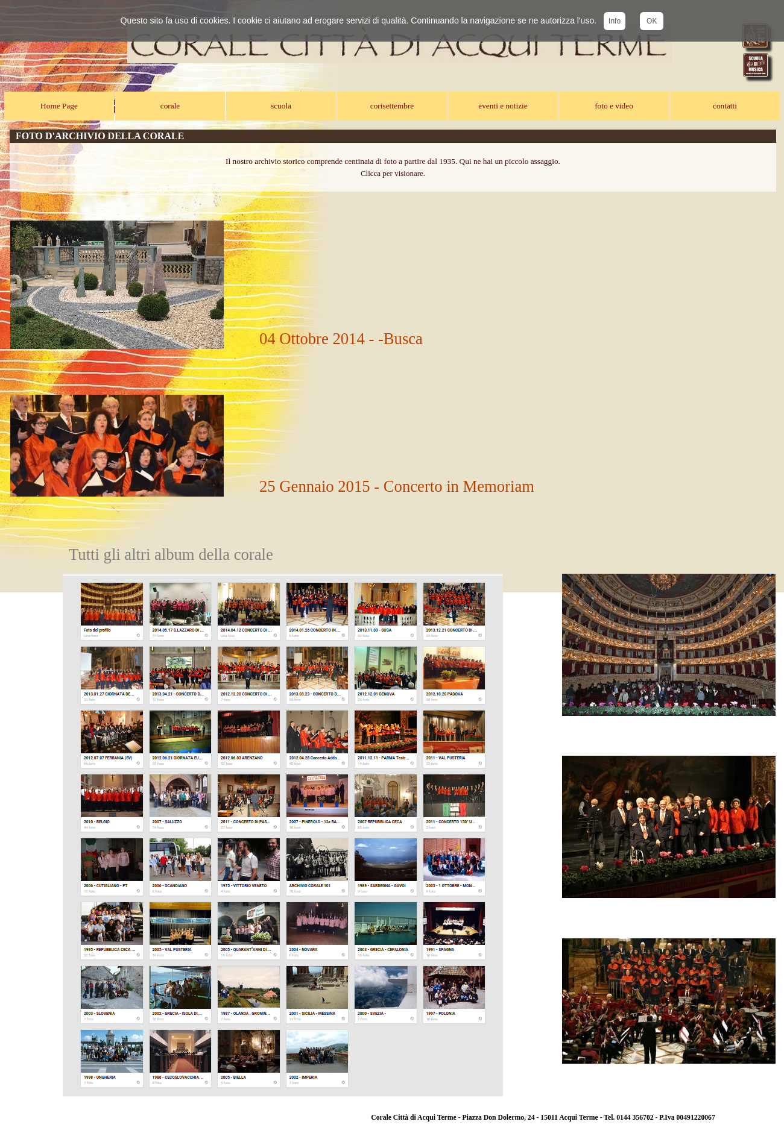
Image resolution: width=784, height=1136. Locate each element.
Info (615, 21)
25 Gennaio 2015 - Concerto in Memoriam (396, 486)
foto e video (614, 105)
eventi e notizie (502, 105)
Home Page (59, 105)
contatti (725, 105)
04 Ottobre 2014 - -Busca (341, 339)
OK (651, 21)
